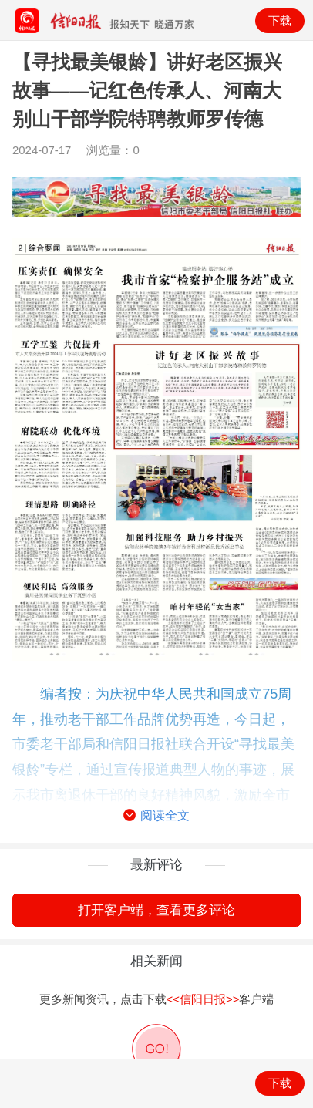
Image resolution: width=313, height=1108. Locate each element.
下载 (279, 20)
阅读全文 (156, 816)
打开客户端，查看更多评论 (156, 910)
